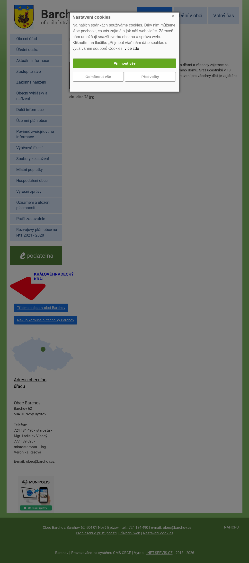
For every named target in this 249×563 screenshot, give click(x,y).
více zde (131, 48)
